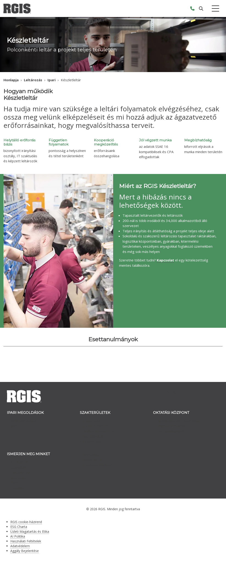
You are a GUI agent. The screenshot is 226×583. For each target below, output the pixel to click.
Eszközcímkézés (96, 425)
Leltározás (33, 80)
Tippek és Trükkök (170, 425)
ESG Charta (18, 526)
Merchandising (94, 436)
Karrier (15, 482)
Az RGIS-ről (19, 462)
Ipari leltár (18, 477)
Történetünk (20, 472)
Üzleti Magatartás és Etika (29, 531)
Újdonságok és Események (177, 420)
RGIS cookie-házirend (26, 522)
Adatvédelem (20, 546)
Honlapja (11, 80)
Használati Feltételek (25, 541)
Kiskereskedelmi (23, 420)
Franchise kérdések (98, 464)
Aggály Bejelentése (24, 551)
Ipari (51, 80)
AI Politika (17, 536)
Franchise (17, 488)
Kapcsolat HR (94, 459)
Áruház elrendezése (99, 431)
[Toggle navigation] (215, 8)
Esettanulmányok (170, 431)
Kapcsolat (91, 454)
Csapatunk (18, 467)
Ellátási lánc (92, 441)
